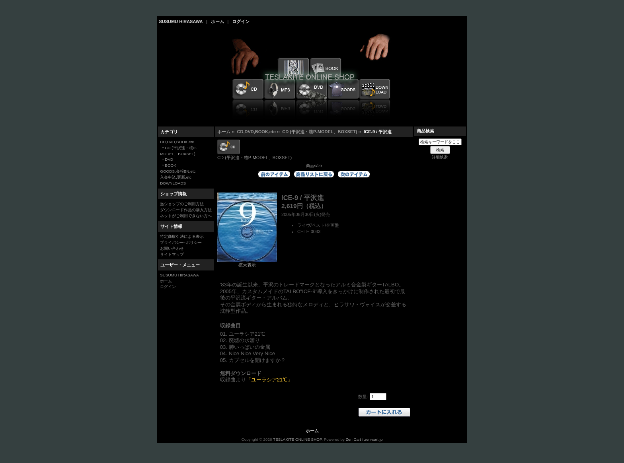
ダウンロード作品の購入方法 (186, 210)
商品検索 (425, 130)
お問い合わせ (172, 248)
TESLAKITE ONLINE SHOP (297, 439)
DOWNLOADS (173, 183)
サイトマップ (172, 254)
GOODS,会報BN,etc (177, 171)
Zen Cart (353, 439)
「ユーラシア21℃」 (269, 380)
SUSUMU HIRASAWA (181, 21)
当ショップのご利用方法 (182, 204)
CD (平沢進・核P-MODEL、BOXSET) (319, 131)
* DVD (166, 159)
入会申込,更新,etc (175, 177)
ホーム (217, 21)
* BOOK (168, 165)
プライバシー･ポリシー (181, 242)
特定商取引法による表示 (182, 236)
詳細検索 (440, 157)
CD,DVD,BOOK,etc (256, 131)
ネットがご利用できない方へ (186, 216)
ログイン (241, 21)
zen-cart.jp (373, 439)
